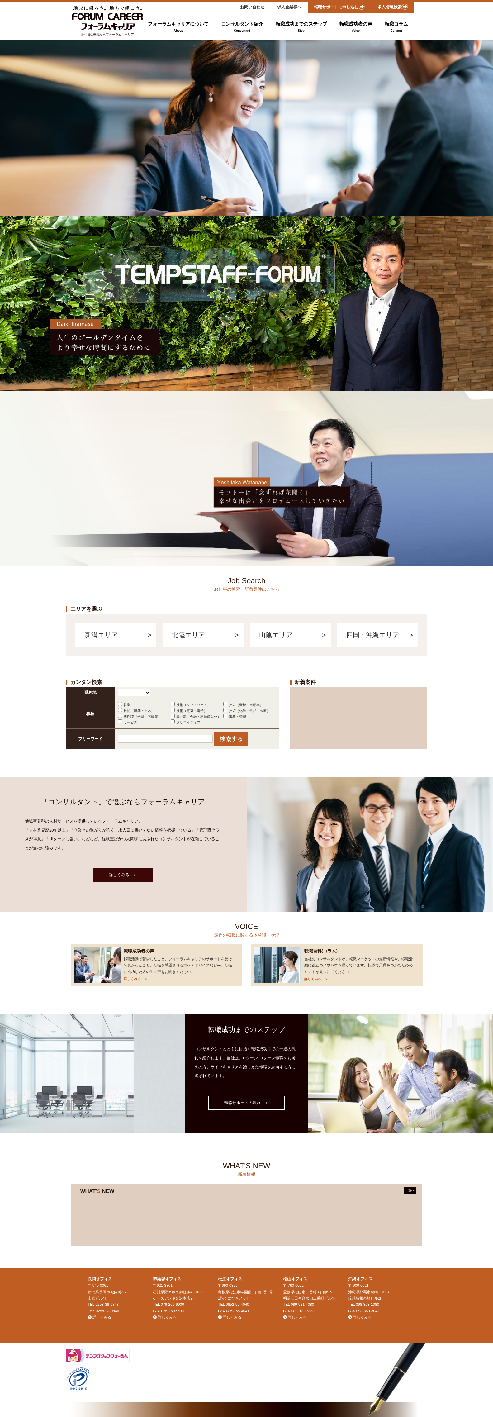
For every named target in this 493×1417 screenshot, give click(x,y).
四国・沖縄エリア (373, 634)
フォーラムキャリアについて (178, 27)
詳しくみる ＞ (123, 874)
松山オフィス (295, 1278)
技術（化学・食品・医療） (249, 711)
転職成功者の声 (355, 27)
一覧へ (410, 1190)
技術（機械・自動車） (246, 705)
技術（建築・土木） (139, 711)
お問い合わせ (252, 7)
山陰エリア (276, 634)
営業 (127, 705)
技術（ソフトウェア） (193, 705)
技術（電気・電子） (191, 711)
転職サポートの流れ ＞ (246, 1102)
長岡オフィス (100, 1278)
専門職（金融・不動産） (142, 716)
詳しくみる (101, 1317)
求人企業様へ (289, 7)
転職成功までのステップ (301, 27)
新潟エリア (101, 634)
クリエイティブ (188, 722)
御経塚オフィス (167, 1278)
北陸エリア (189, 634)
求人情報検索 (392, 7)
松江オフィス (230, 1278)
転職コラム (396, 27)
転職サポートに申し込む (339, 7)
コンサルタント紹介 (242, 27)
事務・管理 (237, 716)
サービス (130, 722)
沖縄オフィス (360, 1278)
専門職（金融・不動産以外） (198, 716)
